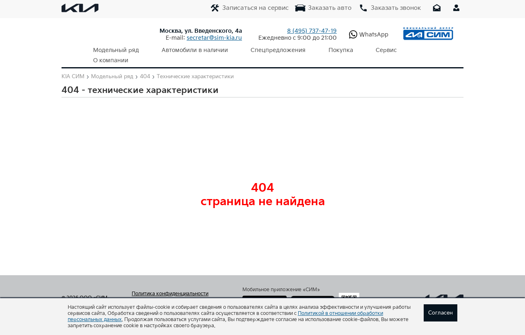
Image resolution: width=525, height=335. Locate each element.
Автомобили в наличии (186, 50)
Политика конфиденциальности (170, 284)
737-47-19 (312, 30)
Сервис (358, 50)
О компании (402, 50)
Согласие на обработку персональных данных (178, 294)
